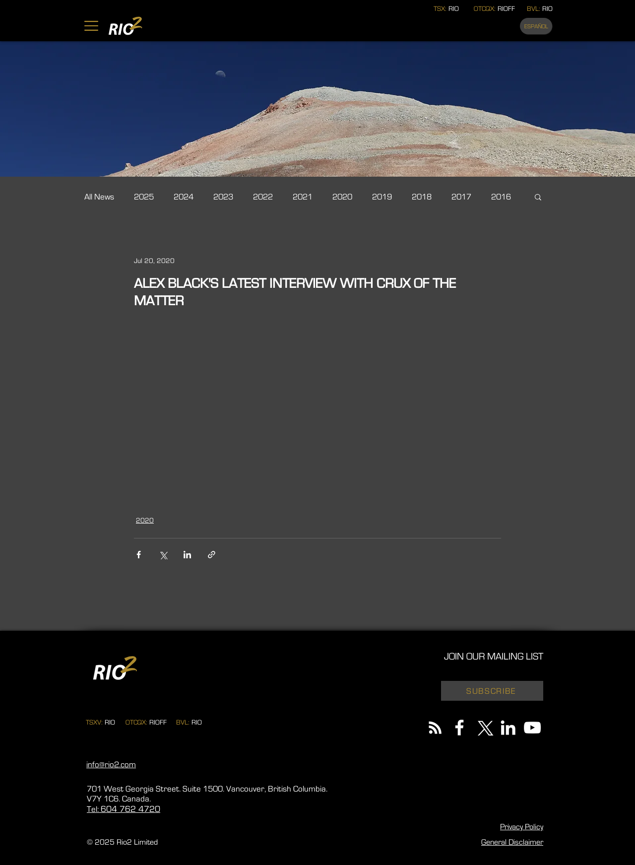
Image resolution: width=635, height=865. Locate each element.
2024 (183, 197)
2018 (422, 197)
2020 (342, 197)
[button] (91, 26)
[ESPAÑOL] (536, 26)
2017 (461, 197)
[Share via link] (211, 554)
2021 (303, 197)
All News (99, 197)
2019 (382, 197)
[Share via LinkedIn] (187, 554)
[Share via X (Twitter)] (163, 554)
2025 (144, 197)
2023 (223, 197)
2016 (501, 197)
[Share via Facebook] (138, 554)
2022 (263, 197)
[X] (483, 727)
